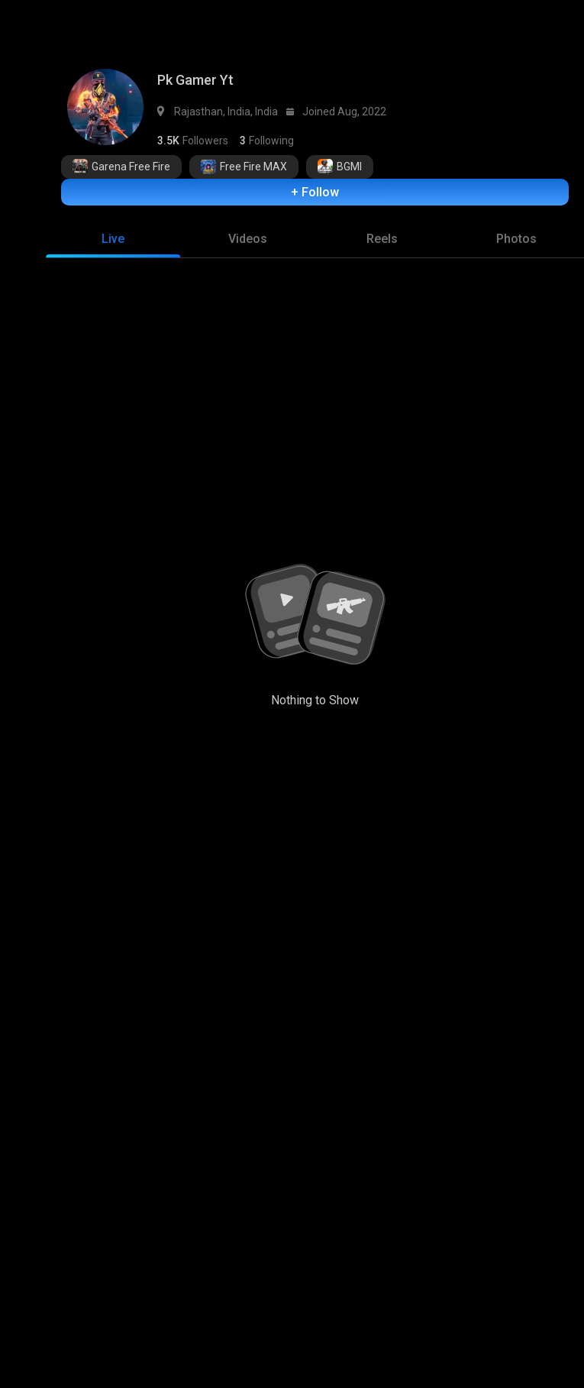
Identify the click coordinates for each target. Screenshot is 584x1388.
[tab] (113, 231)
